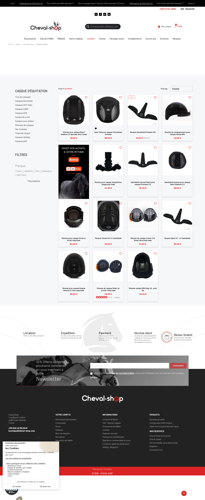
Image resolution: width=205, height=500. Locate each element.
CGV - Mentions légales (112, 423)
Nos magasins (188, 9)
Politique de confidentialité (113, 437)
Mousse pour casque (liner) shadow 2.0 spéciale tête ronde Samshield (74, 134)
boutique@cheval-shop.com (21, 431)
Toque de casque (22, 133)
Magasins (153, 446)
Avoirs (58, 426)
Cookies (106, 430)
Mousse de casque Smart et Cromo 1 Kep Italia (108, 289)
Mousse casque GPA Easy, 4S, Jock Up (143, 289)
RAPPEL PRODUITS (110, 447)
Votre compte (63, 414)
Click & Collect (155, 439)
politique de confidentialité (120, 373)
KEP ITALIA (21, 175)
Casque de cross (22, 117)
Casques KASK (21, 109)
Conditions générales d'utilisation (116, 444)
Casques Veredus (22, 137)
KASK (19, 171)
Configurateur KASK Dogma (161, 423)
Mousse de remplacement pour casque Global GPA (177, 133)
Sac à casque (21, 129)
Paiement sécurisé (110, 433)
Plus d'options (34, 181)
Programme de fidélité (111, 426)
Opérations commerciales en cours (117, 440)
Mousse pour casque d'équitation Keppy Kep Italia (108, 183)
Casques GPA (21, 113)
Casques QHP (21, 141)
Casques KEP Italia (23, 105)
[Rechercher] (103, 26)
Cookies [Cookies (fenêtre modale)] (108, 469)
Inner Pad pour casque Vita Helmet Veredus (108, 133)
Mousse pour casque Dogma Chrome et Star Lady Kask (73, 289)
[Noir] (96, 128)
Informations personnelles (66, 419)
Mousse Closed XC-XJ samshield (108, 238)
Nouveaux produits (157, 419)
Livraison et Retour (110, 419)
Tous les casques (23, 97)
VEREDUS (29, 171)
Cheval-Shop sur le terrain (160, 436)
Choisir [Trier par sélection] (175, 88)
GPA (37, 171)
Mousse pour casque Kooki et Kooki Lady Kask (74, 239)
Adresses (59, 430)
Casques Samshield (24, 101)
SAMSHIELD (47, 171)
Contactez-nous (168, 9)
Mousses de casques (24, 125)
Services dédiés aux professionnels (164, 443)
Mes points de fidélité (64, 440)
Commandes (61, 423)
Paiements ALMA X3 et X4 (35, 3)
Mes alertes (60, 437)
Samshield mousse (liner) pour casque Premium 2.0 (143, 183)
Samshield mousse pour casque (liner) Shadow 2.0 (177, 183)
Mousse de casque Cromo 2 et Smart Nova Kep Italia (143, 239)
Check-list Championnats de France (164, 426)
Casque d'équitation (31, 91)
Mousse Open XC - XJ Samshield (177, 238)
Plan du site (97, 469)
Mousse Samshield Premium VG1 (143, 132)
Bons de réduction (63, 433)
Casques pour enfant (24, 121)
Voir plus (93, 377)
